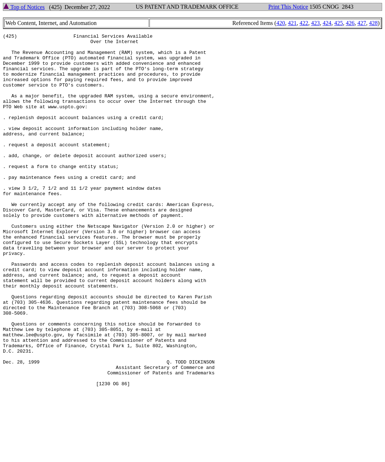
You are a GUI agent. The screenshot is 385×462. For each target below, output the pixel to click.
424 (327, 23)
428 (373, 23)
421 (292, 23)
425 (338, 23)
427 (362, 23)
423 (315, 23)
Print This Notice (288, 7)
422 (304, 23)
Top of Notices (24, 7)
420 (280, 23)
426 (350, 23)
